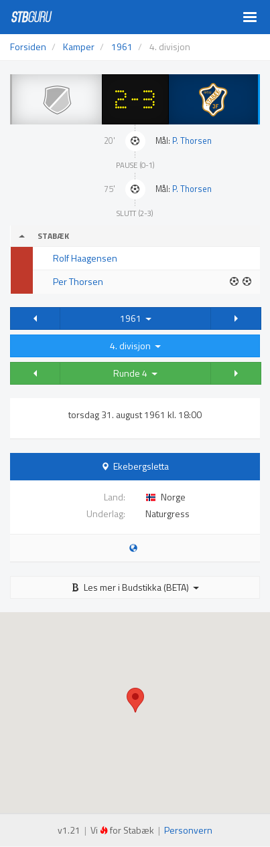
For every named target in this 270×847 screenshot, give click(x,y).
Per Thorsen (78, 281)
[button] (35, 318)
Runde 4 (135, 373)
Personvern (188, 830)
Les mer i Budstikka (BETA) (135, 587)
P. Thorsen (192, 140)
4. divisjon (135, 346)
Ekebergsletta (141, 466)
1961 (135, 318)
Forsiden (28, 46)
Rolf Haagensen (85, 258)
